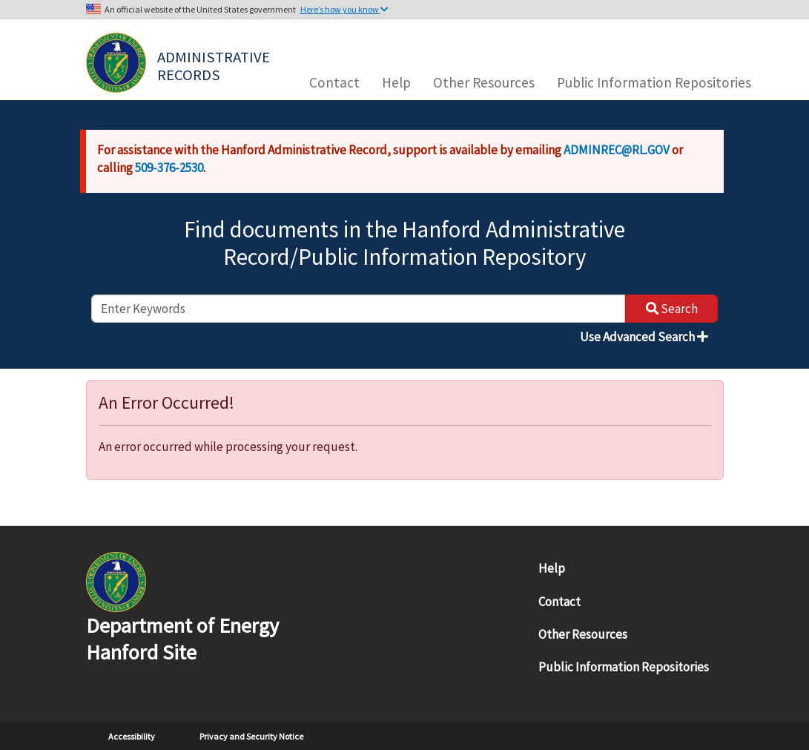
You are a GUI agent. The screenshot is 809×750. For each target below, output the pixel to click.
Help (396, 82)
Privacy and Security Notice (251, 736)
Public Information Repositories (654, 82)
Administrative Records (215, 64)
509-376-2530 (169, 167)
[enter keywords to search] (358, 309)
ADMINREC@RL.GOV (617, 150)
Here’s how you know (344, 9)
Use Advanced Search (644, 337)
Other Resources (484, 82)
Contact (334, 82)
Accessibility (131, 736)
